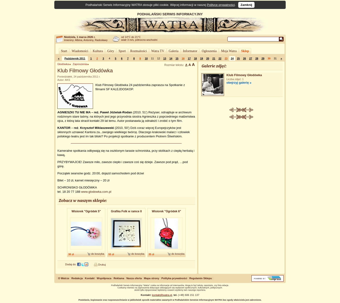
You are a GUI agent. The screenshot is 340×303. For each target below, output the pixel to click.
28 (256, 58)
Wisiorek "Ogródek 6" (166, 211)
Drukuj (102, 264)
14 (170, 58)
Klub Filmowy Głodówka (244, 75)
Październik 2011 (74, 58)
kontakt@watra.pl (162, 295)
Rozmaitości (138, 51)
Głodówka (63, 64)
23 (226, 58)
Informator (190, 51)
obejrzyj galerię (237, 82)
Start (64, 51)
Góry (110, 51)
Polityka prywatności (174, 278)
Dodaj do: (70, 264)
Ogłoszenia (209, 51)
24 (232, 58)
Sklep (245, 51)
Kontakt (90, 278)
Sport (122, 51)
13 (164, 58)
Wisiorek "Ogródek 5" (86, 211)
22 (219, 58)
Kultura (98, 51)
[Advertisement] (241, 155)
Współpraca (104, 278)
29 (262, 58)
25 (238, 58)
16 (183, 58)
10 (146, 58)
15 (176, 58)
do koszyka (97, 253)
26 (244, 58)
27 (250, 58)
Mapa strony (151, 278)
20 (207, 58)
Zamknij (246, 5)
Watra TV (157, 51)
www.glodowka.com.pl (96, 191)
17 (189, 58)
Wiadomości (80, 51)
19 (201, 58)
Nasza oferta (134, 278)
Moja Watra (229, 51)
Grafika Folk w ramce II (126, 211)
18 (195, 58)
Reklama (119, 278)
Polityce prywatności (221, 5)
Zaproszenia (80, 64)
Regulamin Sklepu (200, 278)
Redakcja (77, 278)
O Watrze (63, 278)
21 (213, 58)
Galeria (173, 51)
